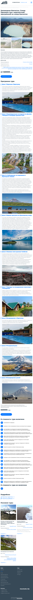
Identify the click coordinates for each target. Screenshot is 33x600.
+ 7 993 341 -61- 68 (23, 2)
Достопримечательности (6, 583)
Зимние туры (19, 571)
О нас (2, 572)
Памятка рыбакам (7, 498)
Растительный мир (4, 582)
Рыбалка (19, 572)
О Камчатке (3, 579)
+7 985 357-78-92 (16, 2)
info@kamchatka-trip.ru (5, 593)
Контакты (2, 585)
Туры (2, 571)
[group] (16, 27)
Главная (2, 569)
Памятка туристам (8, 497)
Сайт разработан (16, 598)
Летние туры (19, 569)
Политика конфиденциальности (16, 597)
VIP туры (19, 574)
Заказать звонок (6, 76)
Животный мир (4, 580)
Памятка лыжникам (4, 577)
